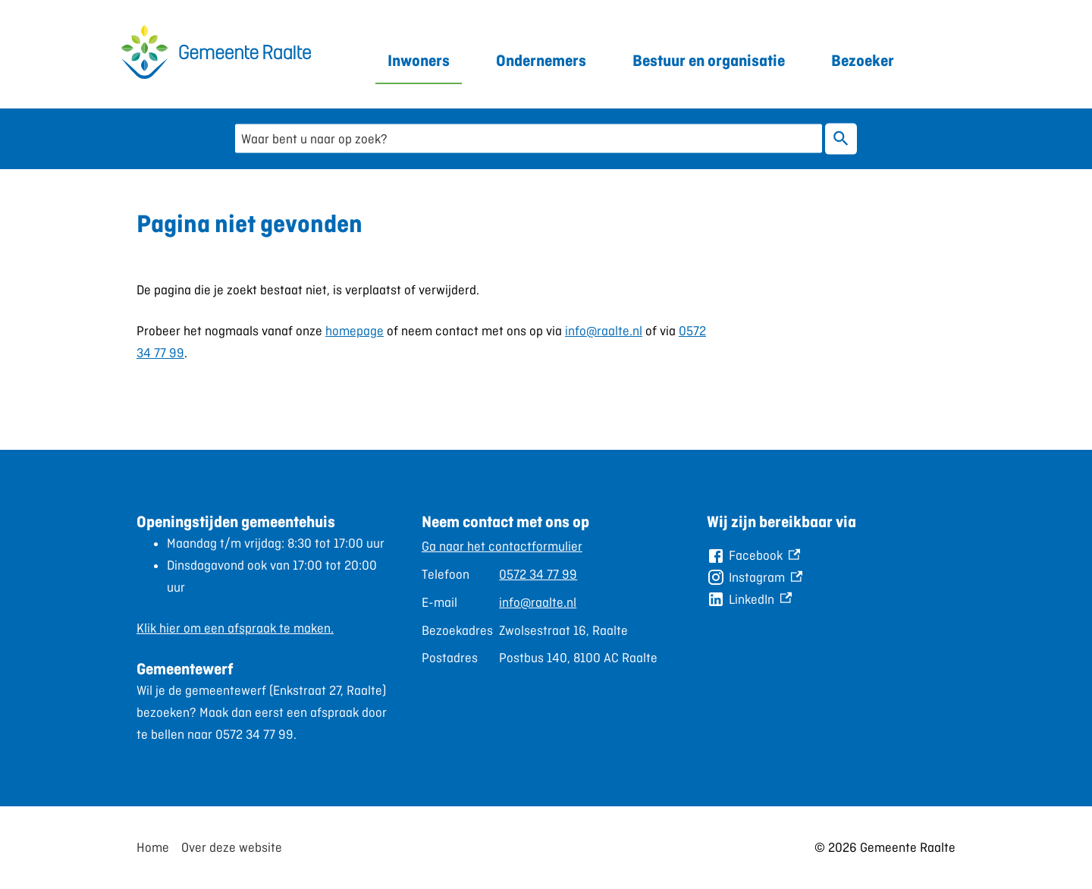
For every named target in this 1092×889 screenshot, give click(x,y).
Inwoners (419, 60)
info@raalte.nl (603, 330)
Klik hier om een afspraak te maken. (235, 628)
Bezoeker (862, 60)
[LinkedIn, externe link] (749, 600)
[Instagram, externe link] (754, 578)
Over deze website (231, 847)
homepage (354, 330)
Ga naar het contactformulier (502, 546)
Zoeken (841, 138)
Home (152, 847)
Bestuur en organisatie (708, 60)
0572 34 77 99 (538, 574)
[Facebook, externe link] (753, 556)
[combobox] (528, 138)
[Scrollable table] (540, 602)
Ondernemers (541, 60)
